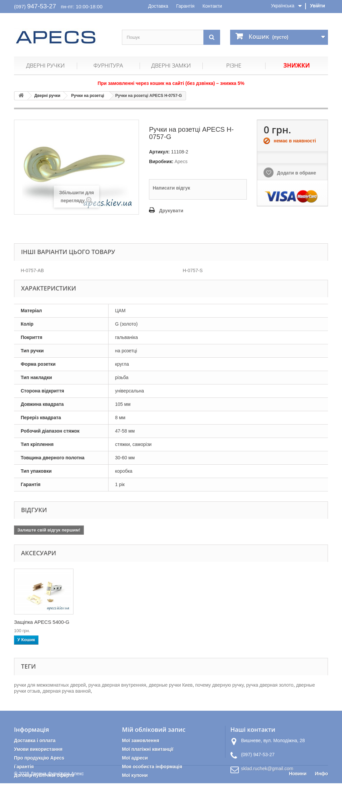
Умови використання (38, 749)
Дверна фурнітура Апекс (56, 799)
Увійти (317, 5)
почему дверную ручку (219, 685)
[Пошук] (211, 37)
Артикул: (159, 151)
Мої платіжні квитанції (147, 749)
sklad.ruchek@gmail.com (267, 768)
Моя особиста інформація (152, 766)
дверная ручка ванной (66, 691)
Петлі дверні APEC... (38, 622)
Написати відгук (171, 188)
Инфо (321, 799)
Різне (233, 65)
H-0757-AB (32, 270)
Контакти (212, 6)
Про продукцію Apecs (39, 758)
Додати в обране (296, 173)
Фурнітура (108, 65)
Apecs (180, 161)
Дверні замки (171, 65)
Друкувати (171, 210)
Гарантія (185, 6)
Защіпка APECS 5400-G (174, 622)
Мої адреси (135, 758)
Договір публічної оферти (44, 775)
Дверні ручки (45, 65)
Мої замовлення (140, 740)
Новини (298, 799)
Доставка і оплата (34, 740)
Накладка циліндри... (104, 622)
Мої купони (135, 775)
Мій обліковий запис (153, 729)
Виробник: (161, 161)
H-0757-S (193, 270)
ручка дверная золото (270, 685)
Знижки (296, 65)
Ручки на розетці (87, 95)
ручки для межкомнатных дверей (50, 685)
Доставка (158, 6)
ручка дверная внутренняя (117, 685)
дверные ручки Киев (170, 685)
